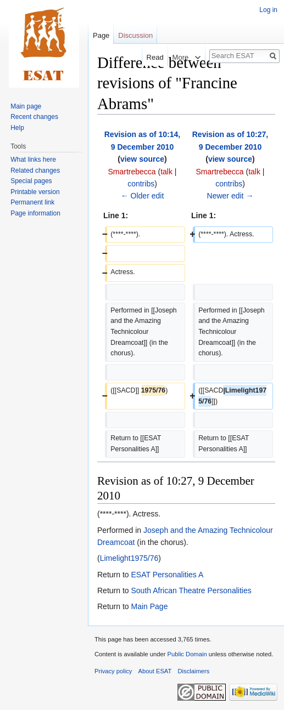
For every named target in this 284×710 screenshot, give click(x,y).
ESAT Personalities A (167, 574)
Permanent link (32, 202)
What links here (33, 159)
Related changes (35, 170)
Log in (268, 10)
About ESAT (155, 671)
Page (101, 35)
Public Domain (187, 654)
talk (166, 171)
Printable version (34, 192)
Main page (25, 106)
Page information (35, 213)
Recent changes (34, 117)
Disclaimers (194, 671)
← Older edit (142, 195)
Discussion (135, 35)
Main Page (149, 606)
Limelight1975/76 (129, 558)
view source (142, 159)
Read (149, 57)
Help (17, 128)
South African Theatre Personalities (191, 590)
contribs (140, 183)
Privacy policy (113, 671)
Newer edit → (230, 195)
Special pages (31, 181)
